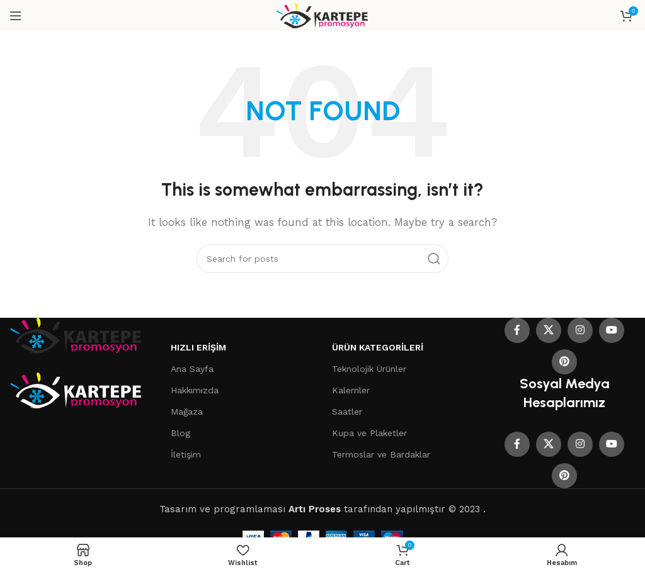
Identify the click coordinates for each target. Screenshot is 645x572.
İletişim (186, 454)
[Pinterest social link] (564, 361)
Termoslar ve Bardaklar (381, 454)
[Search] (322, 258)
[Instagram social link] (580, 330)
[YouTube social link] (611, 330)
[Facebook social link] (517, 330)
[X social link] (548, 330)
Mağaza (187, 412)
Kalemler (351, 390)
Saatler (347, 412)
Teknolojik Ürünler (369, 369)
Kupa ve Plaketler (369, 433)
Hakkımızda (195, 390)
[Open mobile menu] (15, 15)
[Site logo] (323, 15)
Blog (180, 433)
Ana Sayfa (192, 369)
